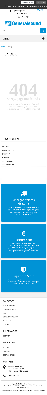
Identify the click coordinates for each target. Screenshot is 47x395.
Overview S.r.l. (24, 390)
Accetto (41, 3)
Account (6, 347)
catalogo (8, 300)
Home (3, 47)
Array (10, 47)
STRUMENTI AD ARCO (10, 317)
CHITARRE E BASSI (9, 309)
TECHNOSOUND (8, 165)
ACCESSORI (7, 321)
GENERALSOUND (8, 150)
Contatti (6, 336)
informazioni (10, 331)
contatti (8, 361)
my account (9, 342)
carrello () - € (23, 14)
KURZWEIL (5, 157)
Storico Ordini (9, 355)
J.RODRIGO (6, 154)
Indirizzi (6, 351)
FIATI (4, 313)
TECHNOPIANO (7, 161)
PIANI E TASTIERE (9, 306)
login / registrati (19, 11)
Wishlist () (23, 17)
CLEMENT (5, 147)
